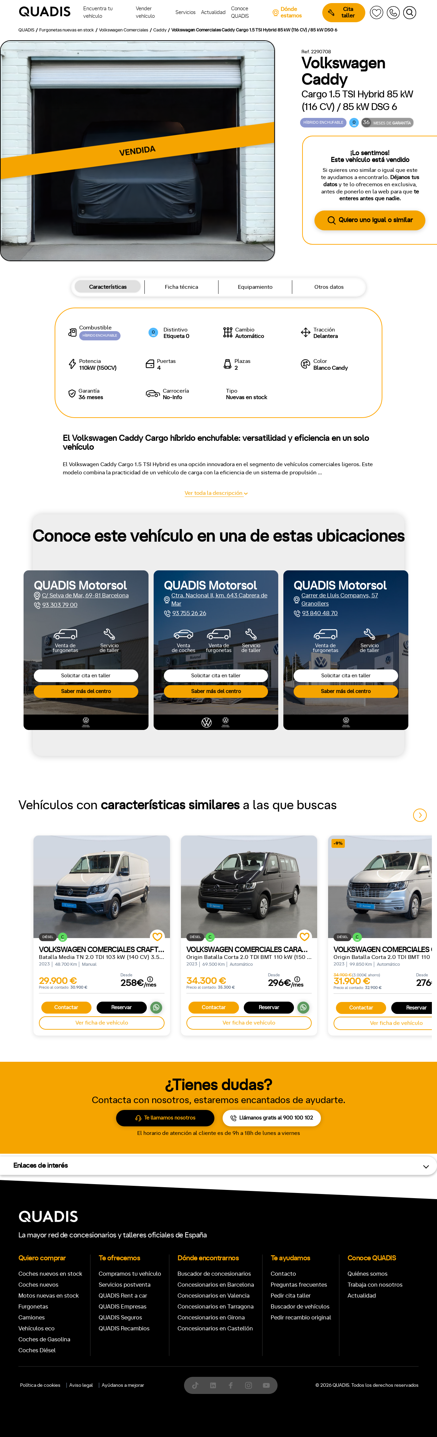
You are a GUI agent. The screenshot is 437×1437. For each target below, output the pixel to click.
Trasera (276, 797)
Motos (213, 554)
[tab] (169, 554)
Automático (76, 767)
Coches (168, 554)
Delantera (241, 797)
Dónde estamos (287, 12)
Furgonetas (263, 554)
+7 (187, 767)
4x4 (304, 797)
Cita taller (341, 12)
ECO (344, 767)
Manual (38, 767)
